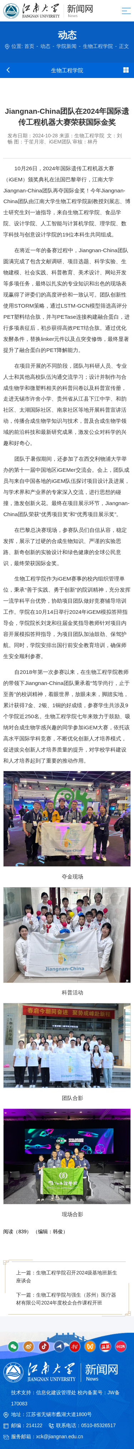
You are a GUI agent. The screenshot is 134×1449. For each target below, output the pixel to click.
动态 (45, 46)
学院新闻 (66, 46)
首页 (29, 46)
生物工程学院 (98, 46)
